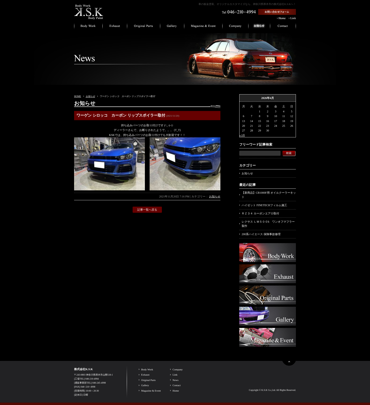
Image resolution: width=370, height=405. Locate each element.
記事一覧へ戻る (147, 209)
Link (174, 374)
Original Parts (148, 380)
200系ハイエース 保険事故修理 (261, 234)
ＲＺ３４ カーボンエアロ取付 (260, 213)
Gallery (145, 385)
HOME (77, 96)
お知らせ (90, 96)
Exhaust (145, 374)
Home (175, 390)
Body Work (147, 369)
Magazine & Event (151, 390)
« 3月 (242, 135)
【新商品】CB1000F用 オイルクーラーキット (269, 195)
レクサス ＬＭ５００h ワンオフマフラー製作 (268, 224)
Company (177, 369)
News (175, 380)
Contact (176, 385)
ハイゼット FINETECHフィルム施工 (264, 205)
